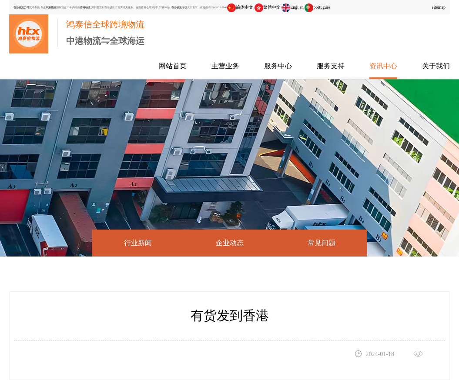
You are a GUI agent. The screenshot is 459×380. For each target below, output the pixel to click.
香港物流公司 (21, 7)
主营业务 (225, 66)
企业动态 (230, 243)
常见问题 (321, 243)
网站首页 (173, 66)
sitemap (439, 7)
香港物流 (85, 7)
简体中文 (240, 7)
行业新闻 (138, 243)
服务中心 (278, 66)
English (292, 7)
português (317, 7)
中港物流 (51, 7)
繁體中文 (268, 7)
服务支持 (331, 66)
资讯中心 (383, 66)
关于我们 (436, 66)
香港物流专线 (179, 7)
